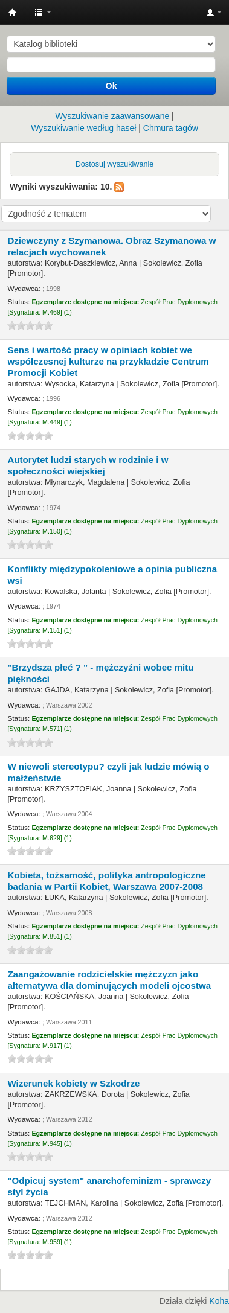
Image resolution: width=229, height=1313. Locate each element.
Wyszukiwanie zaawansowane (112, 116)
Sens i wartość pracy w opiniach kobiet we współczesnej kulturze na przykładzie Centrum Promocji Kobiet (107, 361)
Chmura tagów (170, 128)
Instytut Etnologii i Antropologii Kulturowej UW (12, 12)
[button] (42, 12)
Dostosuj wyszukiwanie (115, 164)
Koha (219, 1301)
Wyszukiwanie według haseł (83, 128)
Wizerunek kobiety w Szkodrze (73, 1083)
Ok (111, 86)
